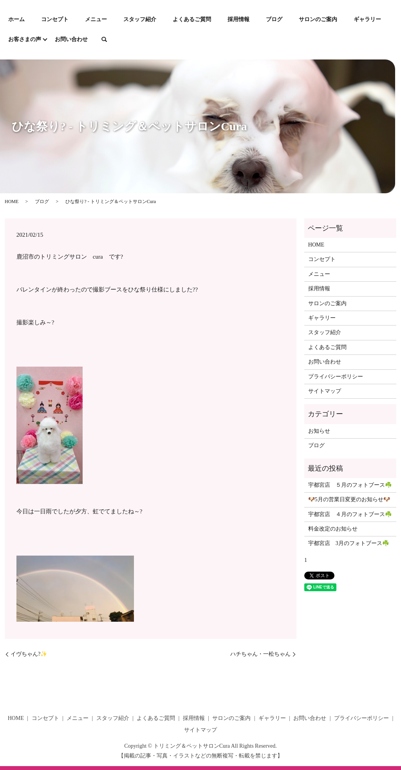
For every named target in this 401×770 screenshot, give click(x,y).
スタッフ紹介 (139, 19)
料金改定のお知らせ (333, 529)
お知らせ (319, 431)
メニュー (96, 19)
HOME (11, 201)
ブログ (274, 19)
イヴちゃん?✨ (29, 654)
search (104, 40)
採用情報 (238, 19)
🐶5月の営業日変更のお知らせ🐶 (349, 499)
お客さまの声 (24, 39)
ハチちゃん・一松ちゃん (260, 654)
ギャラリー (367, 19)
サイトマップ (324, 391)
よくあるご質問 (192, 19)
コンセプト (55, 19)
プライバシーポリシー (335, 377)
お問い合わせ (71, 39)
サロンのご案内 (318, 19)
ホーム (16, 19)
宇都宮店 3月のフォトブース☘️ (348, 543)
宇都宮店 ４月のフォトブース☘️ (350, 514)
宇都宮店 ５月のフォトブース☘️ (350, 485)
